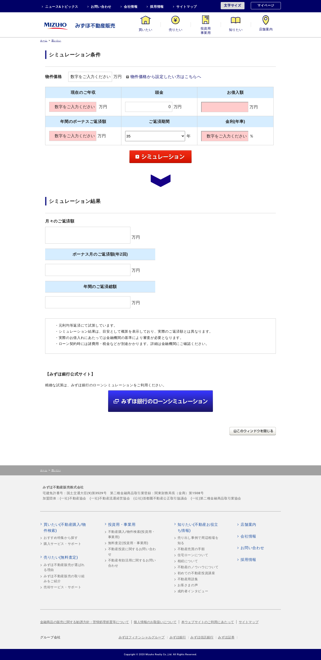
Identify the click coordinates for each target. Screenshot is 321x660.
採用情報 (157, 7)
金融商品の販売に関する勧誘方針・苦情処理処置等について (84, 622)
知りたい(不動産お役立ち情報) (198, 527)
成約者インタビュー (193, 591)
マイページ (265, 5)
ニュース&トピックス (61, 7)
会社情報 (131, 7)
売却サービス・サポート (62, 587)
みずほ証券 (226, 637)
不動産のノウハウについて (198, 567)
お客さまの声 (188, 585)
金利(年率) (235, 121)
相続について (188, 561)
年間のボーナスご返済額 (83, 121)
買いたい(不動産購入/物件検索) (65, 527)
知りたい (236, 30)
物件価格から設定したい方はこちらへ (165, 77)
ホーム (43, 40)
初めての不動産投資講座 (196, 573)
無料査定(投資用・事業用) (128, 543)
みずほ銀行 (178, 637)
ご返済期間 (159, 121)
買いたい (145, 30)
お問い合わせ (101, 7)
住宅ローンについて (193, 555)
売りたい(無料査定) (61, 557)
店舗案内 (266, 30)
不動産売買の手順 (191, 549)
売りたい (176, 30)
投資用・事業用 (206, 30)
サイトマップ (186, 7)
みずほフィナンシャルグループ (142, 637)
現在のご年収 (83, 92)
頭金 (159, 92)
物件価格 (53, 77)
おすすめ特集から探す (61, 538)
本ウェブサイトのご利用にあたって (207, 622)
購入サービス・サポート (62, 544)
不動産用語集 (188, 579)
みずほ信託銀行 (201, 637)
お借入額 (235, 92)
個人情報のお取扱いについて (155, 622)
